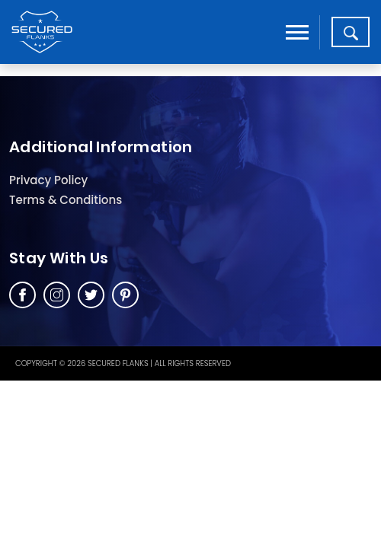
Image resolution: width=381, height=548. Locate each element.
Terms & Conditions (65, 200)
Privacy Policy (48, 180)
